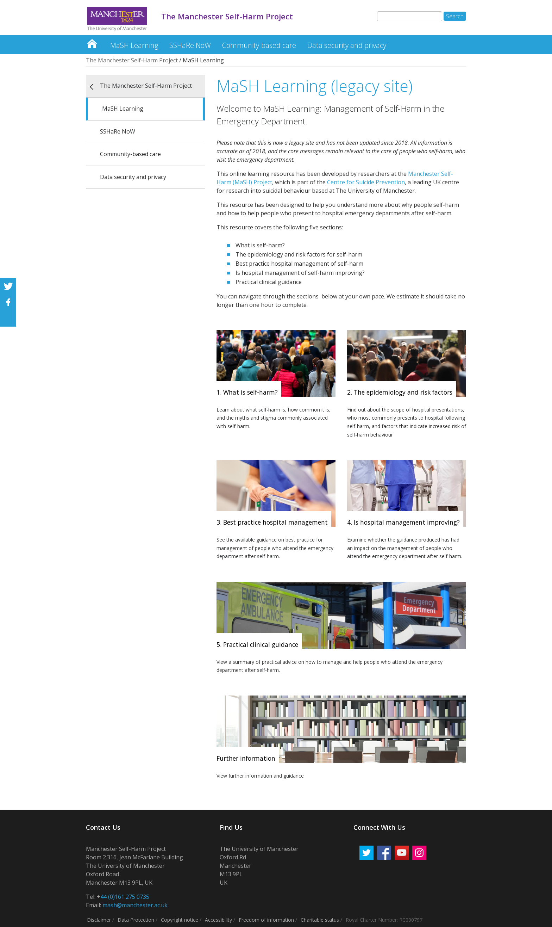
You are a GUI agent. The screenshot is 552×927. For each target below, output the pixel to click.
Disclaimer (99, 919)
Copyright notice (179, 919)
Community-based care (259, 45)
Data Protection (136, 919)
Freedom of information (266, 919)
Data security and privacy (346, 45)
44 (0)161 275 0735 (124, 897)
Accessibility (218, 919)
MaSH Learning (134, 45)
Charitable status (320, 919)
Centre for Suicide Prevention (365, 182)
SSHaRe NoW (190, 45)
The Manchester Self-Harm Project (92, 42)
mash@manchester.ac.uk (135, 905)
